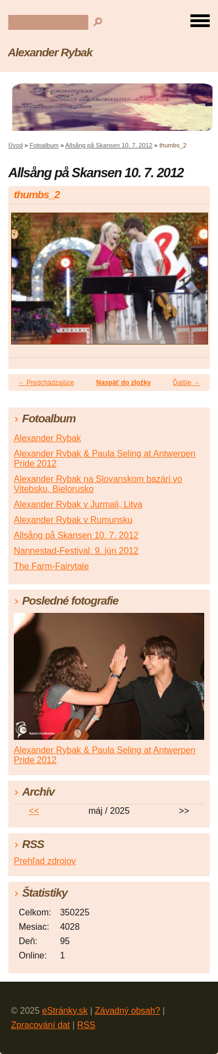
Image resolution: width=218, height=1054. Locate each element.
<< (34, 810)
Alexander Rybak (50, 52)
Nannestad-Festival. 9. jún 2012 (76, 550)
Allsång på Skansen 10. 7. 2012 (108, 145)
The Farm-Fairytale (51, 566)
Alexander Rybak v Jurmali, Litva (78, 504)
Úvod (15, 145)
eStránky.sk (64, 1010)
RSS (86, 1025)
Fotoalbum (44, 145)
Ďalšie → (186, 382)
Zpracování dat (40, 1025)
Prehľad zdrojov (45, 861)
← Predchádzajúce (46, 382)
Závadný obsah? (127, 1010)
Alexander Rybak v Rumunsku (73, 520)
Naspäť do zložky (123, 382)
